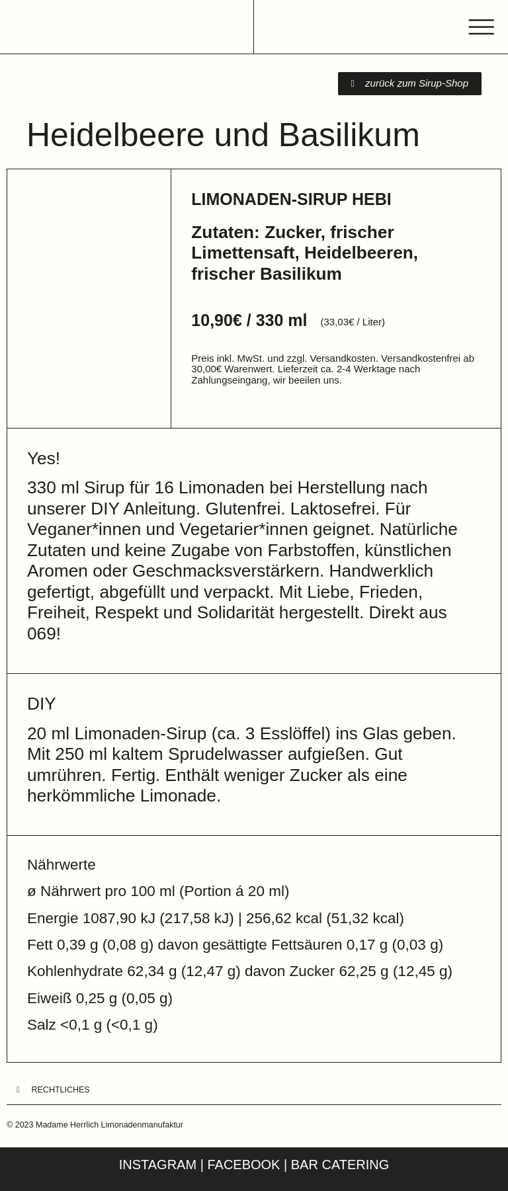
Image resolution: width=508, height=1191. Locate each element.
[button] (254, 1090)
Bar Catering (340, 1164)
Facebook (243, 1164)
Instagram (157, 1164)
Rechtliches (61, 1089)
